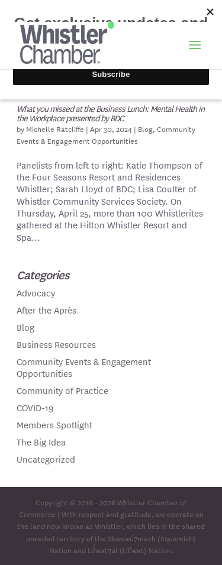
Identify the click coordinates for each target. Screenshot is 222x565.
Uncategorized (46, 459)
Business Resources (56, 344)
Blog (145, 128)
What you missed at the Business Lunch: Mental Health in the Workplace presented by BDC (110, 113)
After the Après (46, 310)
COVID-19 (35, 407)
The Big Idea (41, 441)
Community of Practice (62, 390)
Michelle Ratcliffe (55, 128)
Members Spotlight (54, 424)
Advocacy (36, 292)
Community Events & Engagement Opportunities (106, 134)
